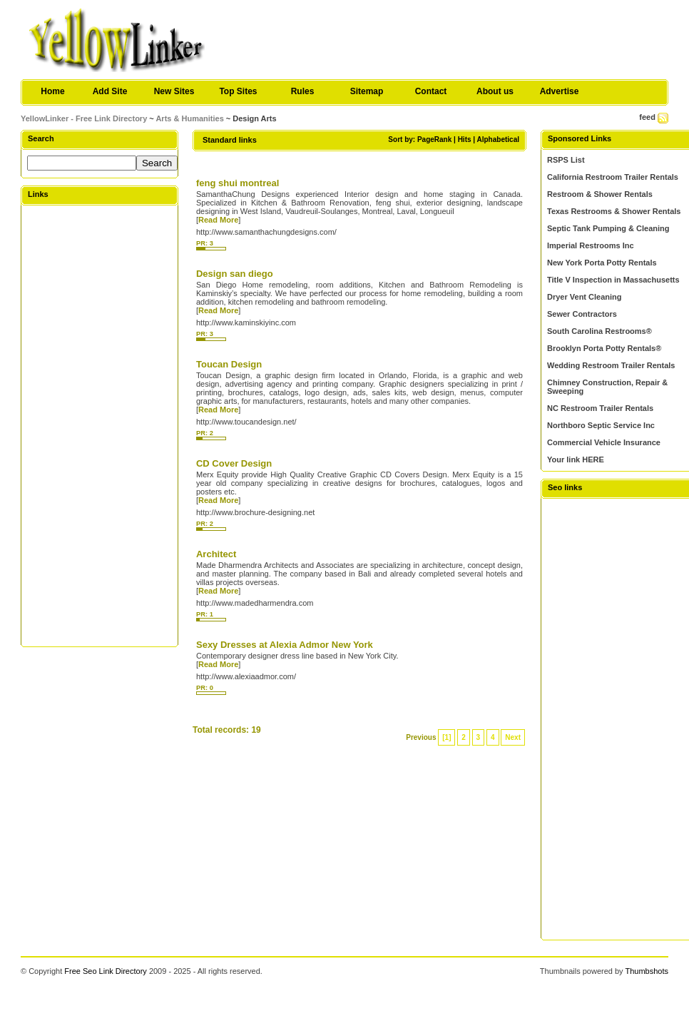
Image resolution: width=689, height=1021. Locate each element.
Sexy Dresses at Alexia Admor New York (284, 644)
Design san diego (234, 273)
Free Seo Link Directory (105, 971)
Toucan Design (229, 364)
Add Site (110, 91)
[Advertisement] (99, 425)
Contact (431, 91)
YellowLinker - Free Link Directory (84, 118)
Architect (216, 554)
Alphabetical (498, 139)
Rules (303, 91)
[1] (446, 737)
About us (495, 91)
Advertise (559, 91)
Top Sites (238, 91)
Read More (218, 219)
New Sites (174, 91)
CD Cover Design (234, 463)
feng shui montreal (237, 183)
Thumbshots (646, 971)
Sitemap (367, 91)
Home (52, 91)
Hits (464, 139)
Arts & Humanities (189, 118)
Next (513, 737)
